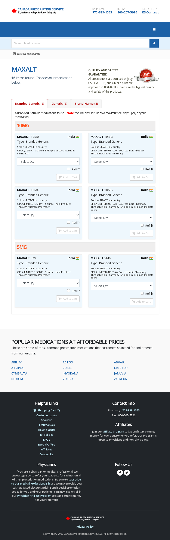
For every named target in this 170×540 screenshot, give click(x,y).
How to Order (46, 430)
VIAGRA (68, 379)
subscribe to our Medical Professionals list (46, 481)
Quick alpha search (26, 54)
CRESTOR (121, 368)
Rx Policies (46, 435)
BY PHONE (98, 8)
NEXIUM (17, 379)
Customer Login (46, 415)
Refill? (73, 169)
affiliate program (113, 431)
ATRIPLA (17, 368)
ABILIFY (16, 362)
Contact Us (46, 454)
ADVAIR (119, 362)
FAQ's (46, 439)
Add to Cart (68, 177)
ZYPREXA (120, 379)
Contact (152, 12)
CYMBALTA (19, 373)
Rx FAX (121, 8)
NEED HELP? (149, 8)
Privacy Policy (85, 526)
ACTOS (68, 362)
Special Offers (46, 444)
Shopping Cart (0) (46, 410)
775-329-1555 (102, 12)
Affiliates (46, 449)
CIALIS (67, 368)
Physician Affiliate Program (34, 496)
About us (46, 420)
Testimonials (46, 425)
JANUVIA (120, 373)
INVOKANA (70, 373)
